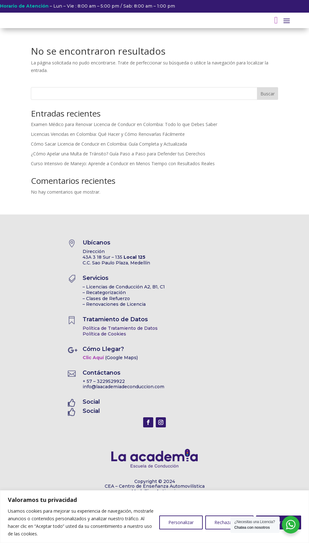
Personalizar (181, 522)
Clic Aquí (93, 357)
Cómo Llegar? (103, 349)
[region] (154, 516)
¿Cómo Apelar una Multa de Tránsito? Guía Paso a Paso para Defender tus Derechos (118, 154)
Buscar (267, 94)
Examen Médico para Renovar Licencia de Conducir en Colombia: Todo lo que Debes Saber (124, 124)
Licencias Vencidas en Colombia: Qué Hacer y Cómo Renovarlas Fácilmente (108, 134)
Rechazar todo (229, 522)
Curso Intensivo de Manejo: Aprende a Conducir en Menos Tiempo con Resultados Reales (123, 163)
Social (91, 401)
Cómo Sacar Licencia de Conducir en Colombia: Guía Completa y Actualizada (109, 144)
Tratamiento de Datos (115, 319)
